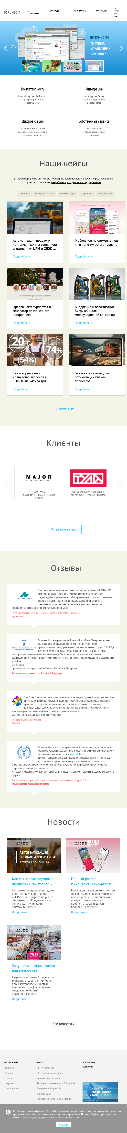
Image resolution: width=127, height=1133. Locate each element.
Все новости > (63, 1024)
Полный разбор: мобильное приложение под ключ (91, 883)
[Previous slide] (5, 48)
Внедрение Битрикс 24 (49, 1088)
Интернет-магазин (44, 193)
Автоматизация (67, 193)
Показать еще (63, 408)
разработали (58, 182)
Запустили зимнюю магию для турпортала (33, 968)
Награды (9, 1083)
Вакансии (9, 1067)
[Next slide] (122, 48)
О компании (33, 12)
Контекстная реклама (48, 1078)
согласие (41, 1117)
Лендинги (25, 193)
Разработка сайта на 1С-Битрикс (54, 1098)
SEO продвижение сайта (50, 1073)
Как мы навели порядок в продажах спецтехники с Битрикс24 (32, 883)
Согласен (63, 1124)
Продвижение (105, 193)
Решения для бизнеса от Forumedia (56, 1083)
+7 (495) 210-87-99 (116, 12)
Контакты (101, 11)
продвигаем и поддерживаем (84, 182)
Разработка (87, 193)
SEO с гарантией (45, 1067)
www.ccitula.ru (76, 754)
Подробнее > (21, 256)
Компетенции (11, 1088)
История (8, 1073)
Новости (8, 1078)
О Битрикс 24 (44, 1093)
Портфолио (80, 11)
